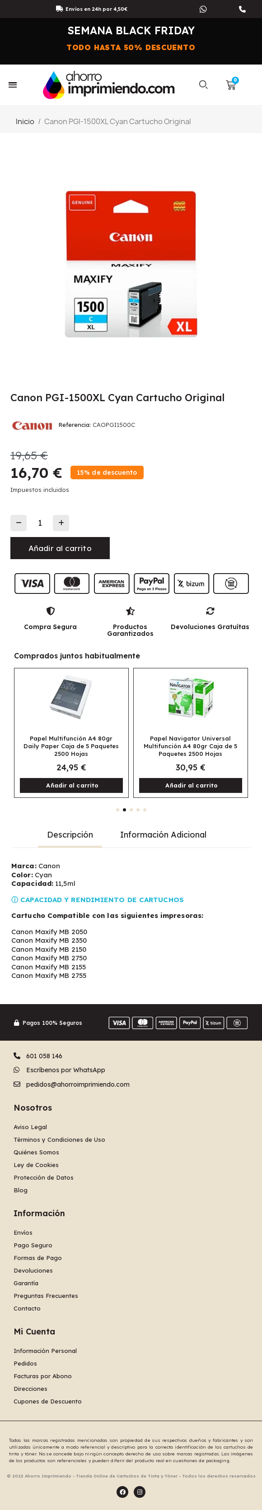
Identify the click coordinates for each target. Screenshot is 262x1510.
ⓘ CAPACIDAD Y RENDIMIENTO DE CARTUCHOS (97, 899)
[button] (203, 85)
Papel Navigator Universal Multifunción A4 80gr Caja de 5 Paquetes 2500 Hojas (190, 746)
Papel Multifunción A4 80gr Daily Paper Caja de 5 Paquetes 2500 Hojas (71, 746)
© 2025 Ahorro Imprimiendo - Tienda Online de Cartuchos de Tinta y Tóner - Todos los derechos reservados (131, 1475)
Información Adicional (163, 834)
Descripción (70, 834)
